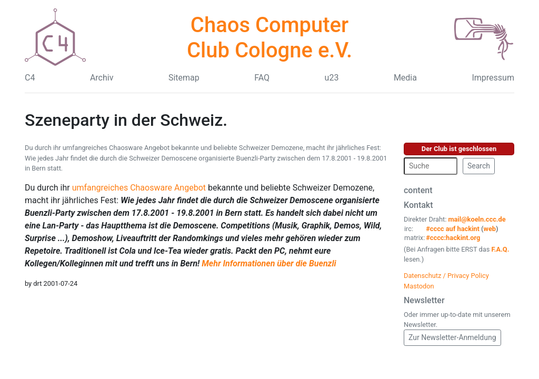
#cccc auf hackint (453, 229)
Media (405, 78)
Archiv (102, 78)
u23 (332, 78)
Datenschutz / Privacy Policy (446, 276)
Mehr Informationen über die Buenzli (269, 263)
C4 (30, 78)
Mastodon (419, 286)
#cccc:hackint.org (453, 238)
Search (478, 166)
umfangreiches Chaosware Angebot (139, 188)
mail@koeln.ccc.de (476, 219)
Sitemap (183, 78)
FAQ (262, 78)
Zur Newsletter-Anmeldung (452, 337)
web (490, 229)
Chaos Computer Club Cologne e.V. (269, 38)
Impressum (493, 78)
